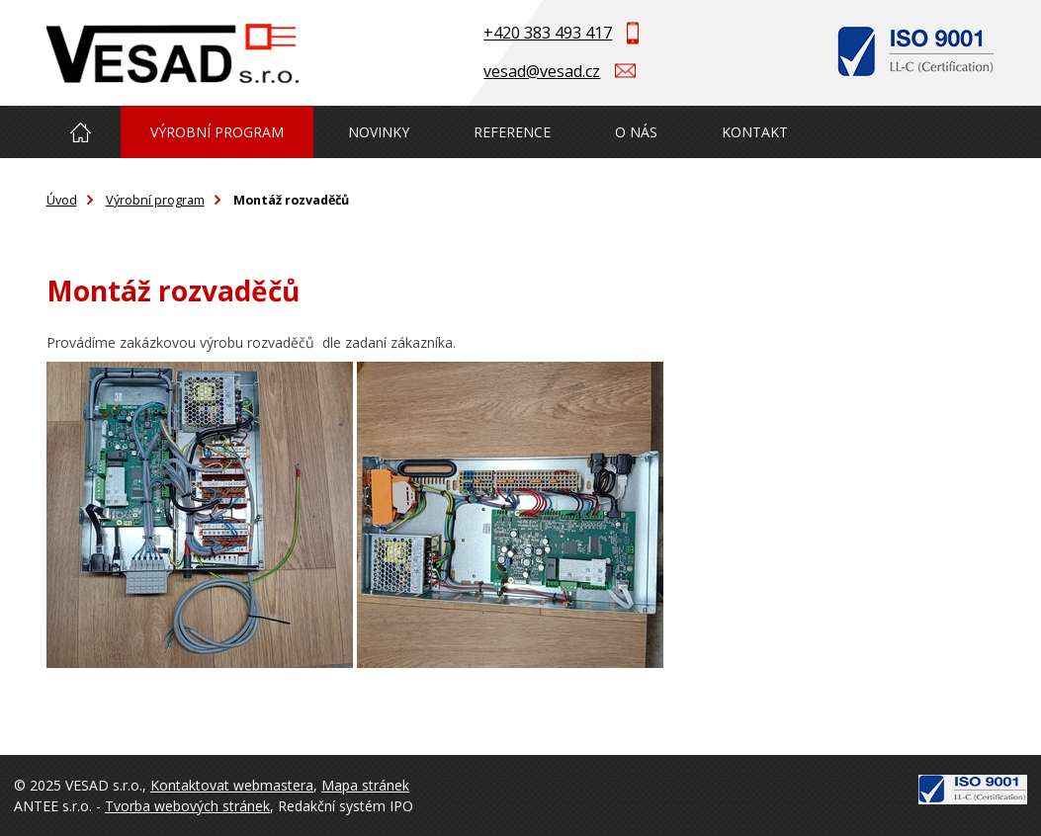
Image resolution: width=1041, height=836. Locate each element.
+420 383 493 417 (547, 32)
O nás (636, 132)
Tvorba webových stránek (187, 805)
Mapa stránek (365, 785)
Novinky (378, 132)
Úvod (81, 132)
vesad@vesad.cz (541, 71)
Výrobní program (217, 132)
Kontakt (755, 132)
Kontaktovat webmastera (231, 785)
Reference (512, 132)
